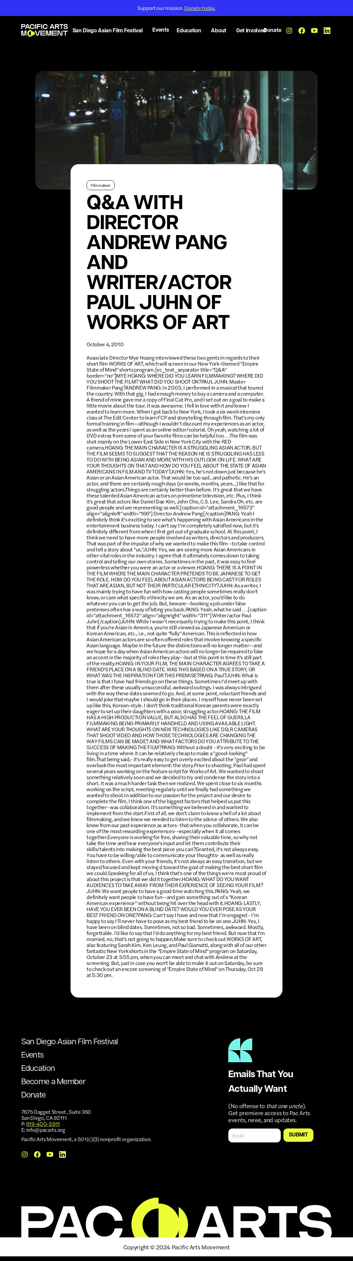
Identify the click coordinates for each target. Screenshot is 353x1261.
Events (160, 30)
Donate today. (200, 8)
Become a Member (53, 1082)
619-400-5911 (43, 1123)
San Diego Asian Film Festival (69, 1042)
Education (38, 1069)
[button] (109, 31)
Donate (272, 30)
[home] (44, 30)
